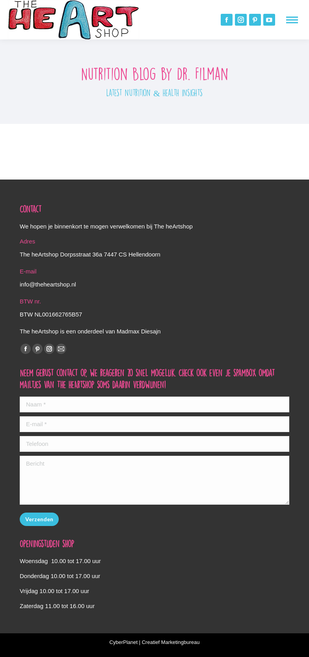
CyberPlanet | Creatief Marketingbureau (155, 642)
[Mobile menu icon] (292, 20)
